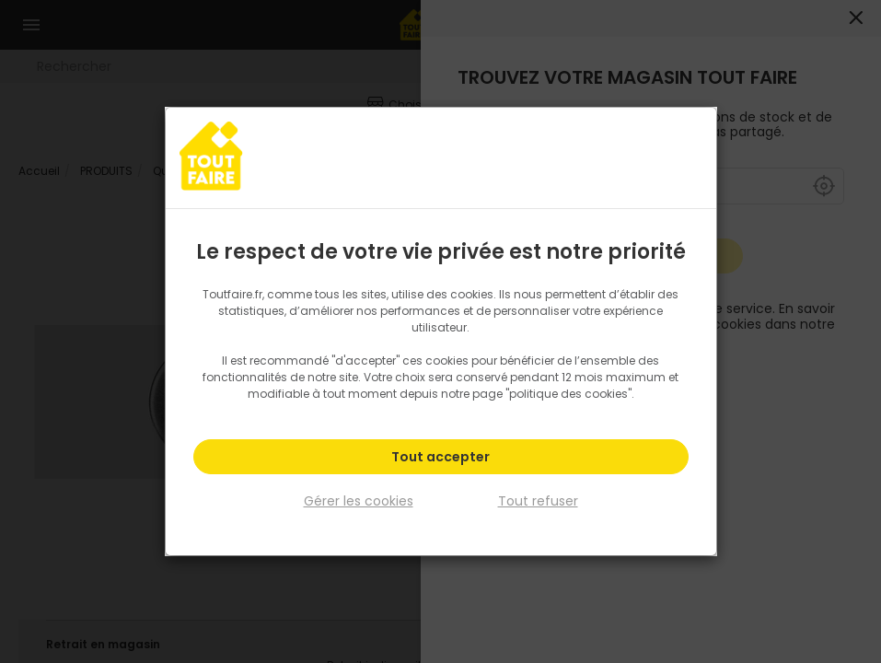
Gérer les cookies (358, 501)
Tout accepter (440, 457)
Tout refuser (538, 501)
